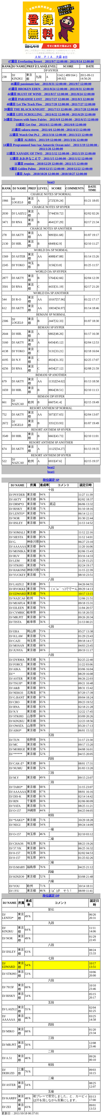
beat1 (51, 471)
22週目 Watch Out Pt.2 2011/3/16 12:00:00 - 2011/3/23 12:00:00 (51, 134)
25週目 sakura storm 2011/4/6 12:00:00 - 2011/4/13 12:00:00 (51, 129)
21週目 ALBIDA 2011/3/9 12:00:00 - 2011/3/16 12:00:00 (50, 139)
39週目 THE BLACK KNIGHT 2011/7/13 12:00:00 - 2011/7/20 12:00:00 (51, 109)
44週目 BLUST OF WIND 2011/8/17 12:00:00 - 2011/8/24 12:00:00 (51, 94)
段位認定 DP (51, 895)
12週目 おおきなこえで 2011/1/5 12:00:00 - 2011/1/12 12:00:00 (51, 158)
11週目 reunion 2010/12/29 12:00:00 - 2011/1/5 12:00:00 (51, 163)
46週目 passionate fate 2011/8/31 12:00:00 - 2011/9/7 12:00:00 (51, 83)
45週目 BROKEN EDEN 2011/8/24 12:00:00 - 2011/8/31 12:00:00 (51, 89)
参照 (65, 57)
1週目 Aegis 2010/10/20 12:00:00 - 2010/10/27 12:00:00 (51, 173)
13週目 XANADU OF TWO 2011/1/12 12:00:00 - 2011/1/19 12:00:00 (50, 153)
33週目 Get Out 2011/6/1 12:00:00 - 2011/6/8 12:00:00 (51, 124)
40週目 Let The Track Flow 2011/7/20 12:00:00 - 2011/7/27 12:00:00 (51, 104)
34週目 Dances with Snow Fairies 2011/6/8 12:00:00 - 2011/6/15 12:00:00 (51, 119)
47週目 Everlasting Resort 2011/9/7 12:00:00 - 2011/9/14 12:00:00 (51, 61)
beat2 (51, 467)
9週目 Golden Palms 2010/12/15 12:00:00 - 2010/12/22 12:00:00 (51, 168)
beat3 (51, 182)
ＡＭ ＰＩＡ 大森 (48, 56)
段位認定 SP (51, 480)
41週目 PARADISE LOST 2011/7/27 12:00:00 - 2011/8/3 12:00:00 (51, 99)
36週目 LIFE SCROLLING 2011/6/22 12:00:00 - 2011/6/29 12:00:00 (50, 114)
